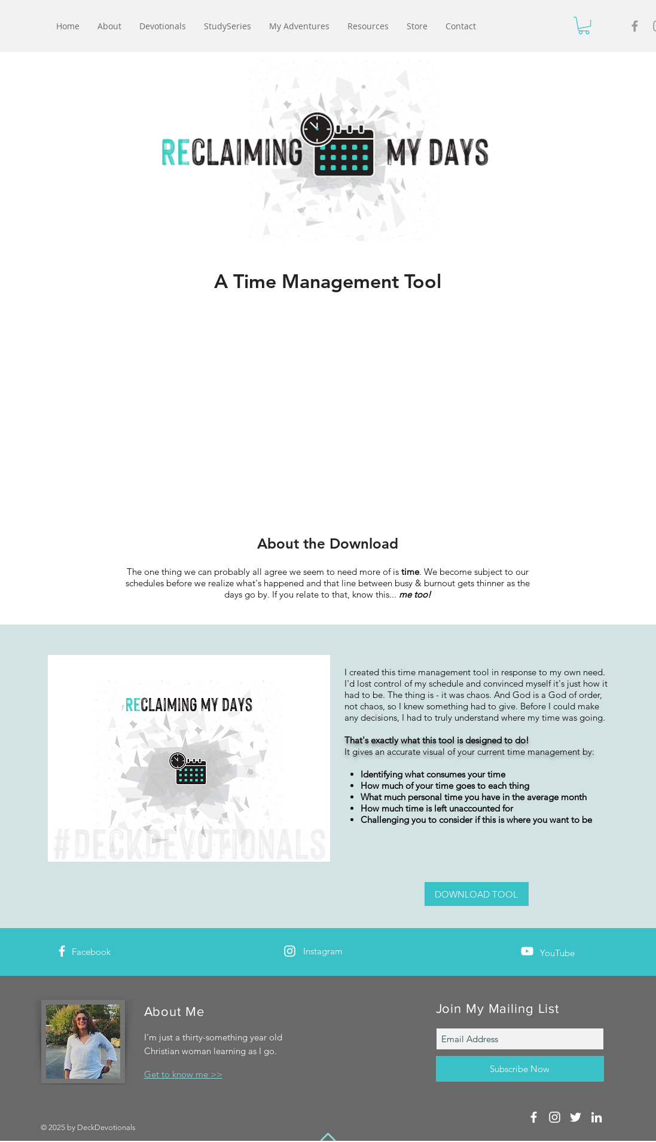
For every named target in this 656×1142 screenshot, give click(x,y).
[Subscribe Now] (520, 1069)
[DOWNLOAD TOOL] (477, 894)
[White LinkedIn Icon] (596, 1117)
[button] (583, 25)
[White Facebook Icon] (61, 951)
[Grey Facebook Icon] (634, 26)
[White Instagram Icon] (289, 951)
